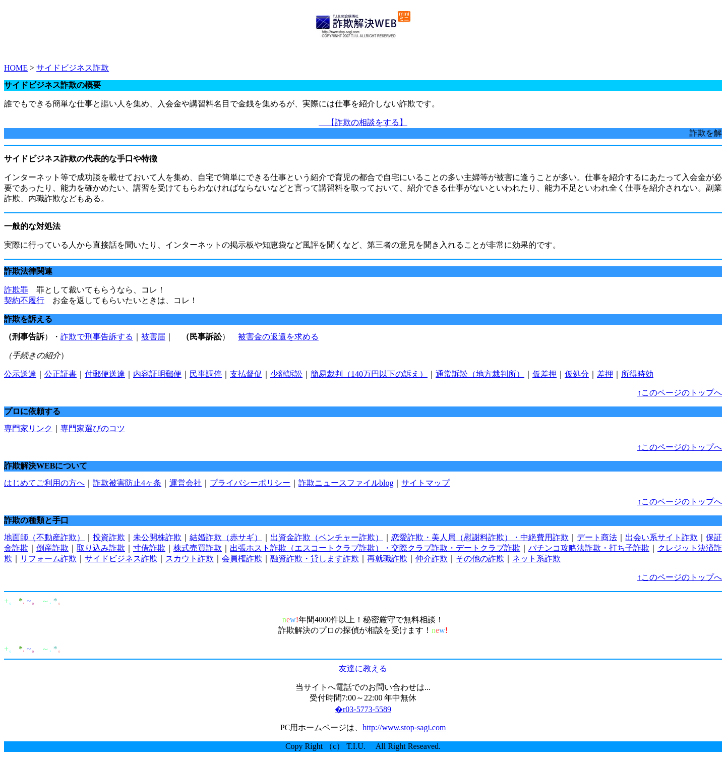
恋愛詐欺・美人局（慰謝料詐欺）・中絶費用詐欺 (480, 537)
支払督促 (246, 374)
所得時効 (637, 374)
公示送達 (20, 374)
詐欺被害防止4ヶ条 (127, 483)
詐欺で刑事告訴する (96, 336)
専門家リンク (28, 428)
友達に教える (363, 668)
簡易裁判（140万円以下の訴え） (369, 374)
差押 (605, 374)
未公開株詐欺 (157, 537)
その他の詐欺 (480, 558)
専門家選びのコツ (92, 428)
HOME (16, 68)
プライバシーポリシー (250, 483)
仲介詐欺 (431, 558)
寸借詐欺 (149, 548)
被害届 (153, 336)
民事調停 (206, 374)
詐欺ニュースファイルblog (345, 483)
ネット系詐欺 (536, 558)
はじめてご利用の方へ (44, 483)
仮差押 (544, 374)
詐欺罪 (16, 289)
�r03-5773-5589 (363, 709)
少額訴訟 (286, 374)
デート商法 (597, 537)
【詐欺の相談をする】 (363, 122)
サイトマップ (425, 483)
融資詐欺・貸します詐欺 (314, 558)
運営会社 (185, 483)
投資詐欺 (109, 537)
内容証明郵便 (157, 374)
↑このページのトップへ (679, 392)
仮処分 (577, 374)
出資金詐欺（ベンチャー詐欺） (326, 537)
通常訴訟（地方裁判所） (480, 374)
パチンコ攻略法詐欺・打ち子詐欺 (588, 548)
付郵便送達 (105, 374)
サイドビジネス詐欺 (72, 68)
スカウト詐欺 (189, 558)
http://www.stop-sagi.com (404, 727)
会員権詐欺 (242, 558)
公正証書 (60, 374)
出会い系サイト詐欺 (661, 537)
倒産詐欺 (52, 548)
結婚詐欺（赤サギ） (226, 537)
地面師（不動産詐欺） (44, 537)
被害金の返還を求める (278, 336)
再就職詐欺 (387, 558)
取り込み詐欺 (101, 548)
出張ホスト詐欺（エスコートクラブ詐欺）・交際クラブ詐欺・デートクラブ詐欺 (375, 548)
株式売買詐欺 (197, 548)
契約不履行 (24, 300)
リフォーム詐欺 (48, 558)
